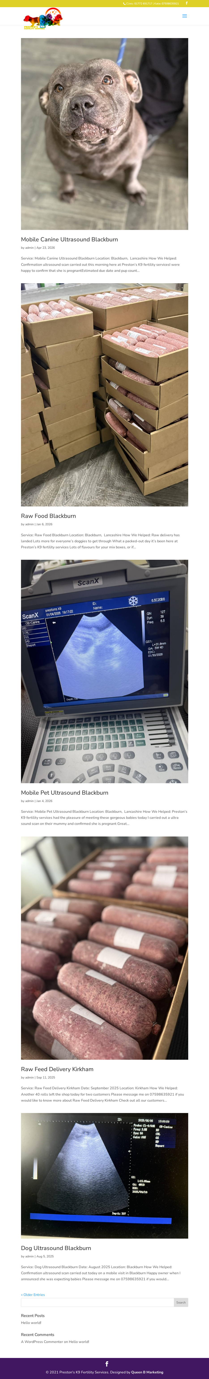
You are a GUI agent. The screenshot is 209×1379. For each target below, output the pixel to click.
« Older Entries (33, 1294)
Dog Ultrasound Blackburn (56, 1248)
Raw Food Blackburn (48, 516)
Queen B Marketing (147, 1372)
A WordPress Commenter (42, 1341)
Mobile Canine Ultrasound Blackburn (69, 239)
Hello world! (31, 1322)
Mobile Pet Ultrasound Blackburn (64, 793)
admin (29, 248)
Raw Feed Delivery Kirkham (57, 1069)
